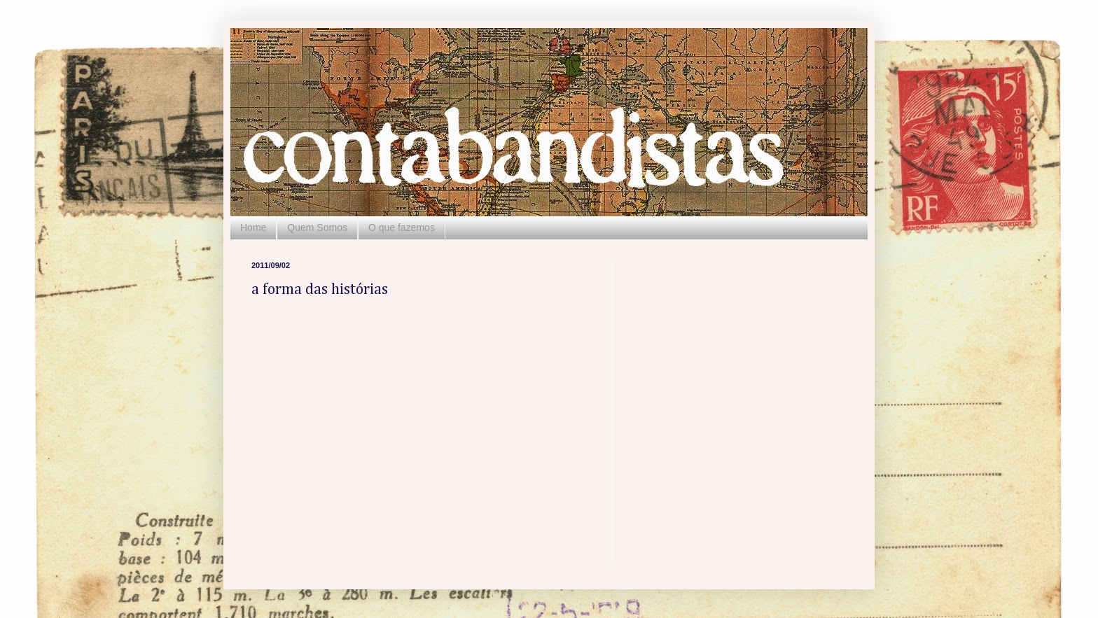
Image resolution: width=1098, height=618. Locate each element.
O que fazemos (401, 227)
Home (253, 227)
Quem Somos (317, 227)
